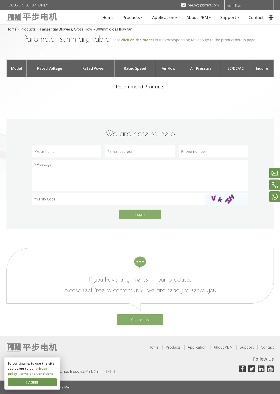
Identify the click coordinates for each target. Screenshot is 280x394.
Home (154, 347)
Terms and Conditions (35, 374)
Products (173, 347)
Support (247, 347)
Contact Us (140, 319)
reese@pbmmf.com (203, 5)
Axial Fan (234, 5)
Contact (267, 347)
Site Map (64, 387)
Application (197, 347)
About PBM (223, 347)
